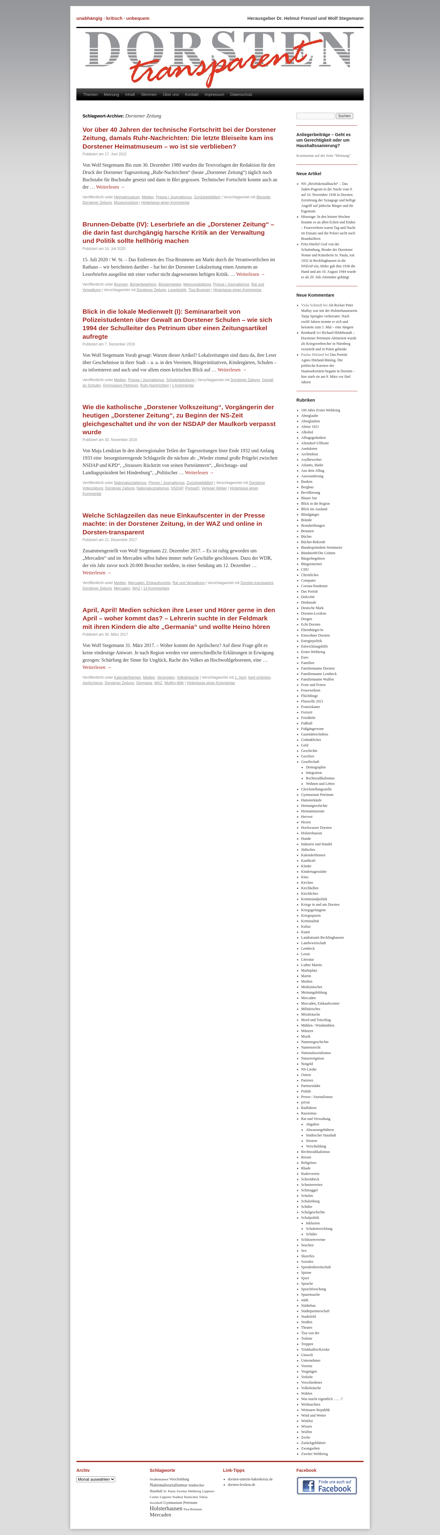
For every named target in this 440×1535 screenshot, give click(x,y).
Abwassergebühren (320, 1130)
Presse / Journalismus (174, 197)
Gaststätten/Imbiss (314, 734)
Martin (306, 976)
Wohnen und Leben (320, 784)
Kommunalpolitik (314, 899)
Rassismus (309, 1113)
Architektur (309, 454)
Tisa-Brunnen (199, 290)
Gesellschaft (310, 762)
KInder (306, 866)
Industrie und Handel (316, 844)
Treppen (307, 1344)
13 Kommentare (156, 588)
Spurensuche (310, 1294)
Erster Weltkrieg (313, 652)
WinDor (307, 1421)
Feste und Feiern (313, 685)
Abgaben (312, 1124)
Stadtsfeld (308, 1316)
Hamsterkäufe (311, 800)
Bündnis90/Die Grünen (318, 553)
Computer (308, 580)
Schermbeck (310, 1179)
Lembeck (308, 948)
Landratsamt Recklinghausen (322, 937)
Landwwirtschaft (313, 943)
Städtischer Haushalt (321, 1135)
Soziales (307, 1261)
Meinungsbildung (197, 284)
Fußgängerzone (312, 729)
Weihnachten (310, 1404)
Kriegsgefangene (313, 910)
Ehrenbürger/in (312, 630)
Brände (306, 520)
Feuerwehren (311, 690)
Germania (144, 683)
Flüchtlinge (309, 696)
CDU (305, 569)
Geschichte (309, 751)
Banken (307, 481)
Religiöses (309, 1163)
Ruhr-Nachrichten (154, 385)
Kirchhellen (310, 888)
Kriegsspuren (311, 915)
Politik (306, 1091)
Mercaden (122, 588)
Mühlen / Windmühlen (318, 1025)
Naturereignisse (312, 1058)
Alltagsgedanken (313, 437)
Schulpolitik (310, 1217)
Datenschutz (241, 94)
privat (305, 1102)
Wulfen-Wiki (174, 683)
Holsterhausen (311, 833)
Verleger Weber (214, 488)
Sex (304, 1250)
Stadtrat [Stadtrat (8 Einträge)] (177, 1497)
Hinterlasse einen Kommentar (165, 202)
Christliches (310, 575)
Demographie (316, 767)
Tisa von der (310, 1333)
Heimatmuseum (127, 197)
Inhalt (130, 94)
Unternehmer (311, 1360)
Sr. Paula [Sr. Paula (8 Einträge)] (169, 1491)
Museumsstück (126, 202)
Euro (304, 657)
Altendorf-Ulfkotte (315, 443)
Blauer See (309, 498)
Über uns (171, 94)
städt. (305, 1300)
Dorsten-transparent (256, 583)
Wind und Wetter (313, 1415)
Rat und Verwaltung (189, 583)
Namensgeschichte (315, 1042)
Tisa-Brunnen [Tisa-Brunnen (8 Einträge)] (192, 1509)
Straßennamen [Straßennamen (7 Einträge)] (159, 1479)
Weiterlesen (110, 187)
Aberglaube (309, 416)
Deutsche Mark (312, 608)
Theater (307, 1327)
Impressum (214, 94)
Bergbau (307, 487)
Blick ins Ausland (314, 509)
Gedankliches (311, 740)
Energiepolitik (311, 641)
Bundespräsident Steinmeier (322, 547)
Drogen (306, 619)
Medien (148, 197)
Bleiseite (263, 197)
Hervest (307, 816)
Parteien (307, 1080)
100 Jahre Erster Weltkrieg (320, 410)
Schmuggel (309, 1190)
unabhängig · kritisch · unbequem (112, 18)
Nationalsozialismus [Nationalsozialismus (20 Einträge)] (168, 1484)
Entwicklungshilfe (314, 646)
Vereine (307, 1366)
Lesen (305, 954)
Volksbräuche (188, 677)
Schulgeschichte (313, 1212)
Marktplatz (309, 970)
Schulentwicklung (180, 380)
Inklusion (313, 1223)
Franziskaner (310, 707)
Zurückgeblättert (207, 197)
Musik (306, 1036)
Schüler (307, 1207)
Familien (307, 663)
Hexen (306, 822)
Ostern (306, 1075)
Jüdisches (308, 849)
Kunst (305, 932)
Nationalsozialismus (130, 483)
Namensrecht (311, 1047)
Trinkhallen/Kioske (315, 1349)
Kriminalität (310, 921)
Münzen (307, 1031)
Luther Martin (311, 965)
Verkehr (307, 1377)
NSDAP (177, 488)
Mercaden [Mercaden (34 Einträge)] (160, 1515)
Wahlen (306, 1393)
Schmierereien (311, 1185)
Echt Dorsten (311, 624)
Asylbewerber (311, 459)
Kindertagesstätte (314, 871)
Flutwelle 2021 (312, 701)
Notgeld (307, 1064)
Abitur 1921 (310, 426)
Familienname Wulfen (317, 679)
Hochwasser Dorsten (316, 827)
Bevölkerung (310, 492)
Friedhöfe (308, 718)
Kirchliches (309, 893)
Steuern (311, 1141)
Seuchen (307, 1245)
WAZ (136, 588)
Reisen (306, 1157)
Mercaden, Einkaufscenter (149, 583)
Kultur (306, 926)
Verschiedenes (311, 1382)
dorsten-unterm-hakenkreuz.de (250, 1479)
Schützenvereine (313, 1239)
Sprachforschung (313, 1289)
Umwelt (307, 1355)
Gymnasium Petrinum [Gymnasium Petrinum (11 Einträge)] (180, 1503)
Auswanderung (312, 476)
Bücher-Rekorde (313, 542)
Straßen (307, 1322)
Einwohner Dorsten (315, 635)
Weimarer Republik (315, 1410)
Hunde (306, 838)
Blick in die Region (315, 503)
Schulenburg (310, 1201)
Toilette (306, 1338)
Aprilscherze (92, 683)
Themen (90, 94)
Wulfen (306, 1432)
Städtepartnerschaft (315, 1311)
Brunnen (121, 284)
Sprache (307, 1283)
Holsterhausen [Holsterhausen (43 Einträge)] (166, 1508)
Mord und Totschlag (316, 1020)
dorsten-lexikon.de (241, 1485)
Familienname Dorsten (318, 668)
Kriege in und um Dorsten (320, 904)
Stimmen (148, 94)
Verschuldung (316, 1146)
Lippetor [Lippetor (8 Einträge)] (166, 1497)
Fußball (307, 723)
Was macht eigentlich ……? (322, 1399)
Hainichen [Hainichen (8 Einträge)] (191, 1497)
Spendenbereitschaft (316, 1267)
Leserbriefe (177, 290)
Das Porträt (309, 591)
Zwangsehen (310, 1448)
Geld (304, 745)
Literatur (307, 959)
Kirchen (307, 882)
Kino (305, 877)
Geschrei (307, 756)
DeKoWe (308, 597)
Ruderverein (310, 1174)
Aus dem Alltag (312, 470)
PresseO (192, 488)
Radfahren (309, 1108)
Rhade (306, 1168)
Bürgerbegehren (143, 284)
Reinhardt (308, 332)
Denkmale (308, 602)
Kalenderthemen (127, 677)
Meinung (111, 94)
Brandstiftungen (313, 525)
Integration (314, 773)
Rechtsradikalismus (320, 778)
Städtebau (308, 1305)
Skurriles (307, 1256)
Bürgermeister (170, 284)
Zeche (305, 1437)
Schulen (307, 1196)
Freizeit (307, 712)
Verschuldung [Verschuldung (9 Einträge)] (179, 1479)
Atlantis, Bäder (312, 465)
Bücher (306, 536)
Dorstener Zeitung (97, 202)
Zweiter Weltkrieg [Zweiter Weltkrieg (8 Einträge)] (189, 1491)
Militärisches (311, 1009)
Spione (306, 1272)
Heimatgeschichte (314, 806)
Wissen (306, 1426)
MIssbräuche (310, 1014)
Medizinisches (311, 987)
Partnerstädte (311, 1086)
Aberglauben (310, 421)
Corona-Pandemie (314, 586)
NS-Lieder (309, 1069)
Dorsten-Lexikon (313, 613)
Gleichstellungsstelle (316, 789)
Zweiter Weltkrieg (314, 1454)
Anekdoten (309, 448)
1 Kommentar (183, 385)
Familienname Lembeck (319, 674)
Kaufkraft (308, 860)
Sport (305, 1278)
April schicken (259, 677)
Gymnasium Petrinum (120, 385)
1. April (240, 677)
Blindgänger (310, 514)
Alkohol (307, 432)
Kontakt (191, 94)
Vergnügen (166, 677)
